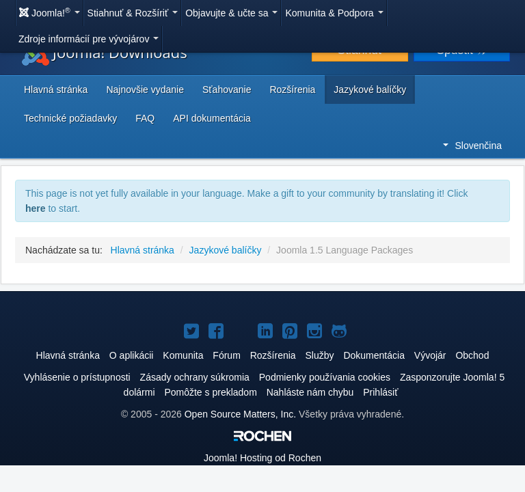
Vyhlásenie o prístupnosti (77, 377)
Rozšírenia (292, 89)
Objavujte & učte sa (231, 13)
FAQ (144, 118)
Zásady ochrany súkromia (195, 377)
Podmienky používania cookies (324, 377)
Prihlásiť (380, 392)
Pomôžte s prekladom (210, 392)
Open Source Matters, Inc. (240, 414)
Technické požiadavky (70, 118)
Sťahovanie (226, 89)
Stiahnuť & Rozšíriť (133, 13)
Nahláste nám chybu (310, 392)
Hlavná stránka (56, 89)
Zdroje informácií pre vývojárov (88, 38)
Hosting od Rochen (262, 457)
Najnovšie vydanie (145, 89)
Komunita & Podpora (334, 13)
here (35, 208)
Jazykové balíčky (370, 89)
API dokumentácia (212, 118)
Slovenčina (472, 145)
